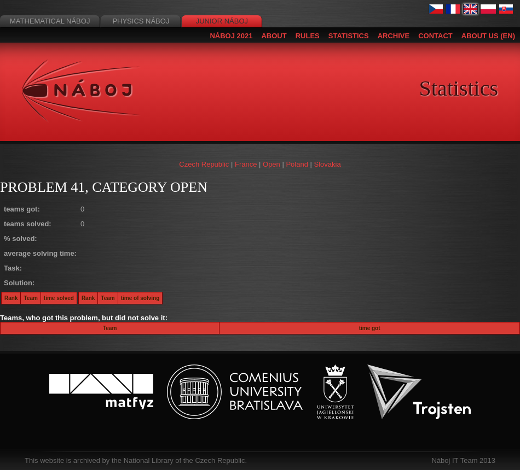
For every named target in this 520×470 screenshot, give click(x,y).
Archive (394, 36)
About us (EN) (488, 36)
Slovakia (327, 164)
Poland (297, 164)
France (246, 164)
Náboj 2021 (231, 36)
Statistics (348, 36)
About (273, 36)
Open (271, 164)
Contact (435, 36)
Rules (308, 36)
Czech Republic (204, 164)
